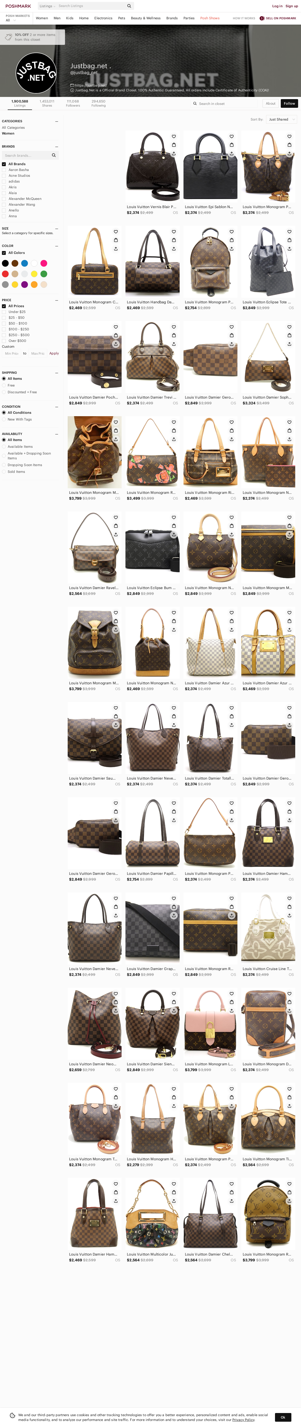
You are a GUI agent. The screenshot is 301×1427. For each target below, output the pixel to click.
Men (57, 18)
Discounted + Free (19, 392)
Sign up (292, 6)
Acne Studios (16, 175)
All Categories (13, 127)
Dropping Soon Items (22, 465)
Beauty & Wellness (146, 18)
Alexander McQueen (21, 199)
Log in (277, 6)
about (270, 103)
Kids (69, 18)
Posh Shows (210, 18)
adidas (11, 181)
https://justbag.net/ (91, 85)
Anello (10, 210)
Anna (9, 216)
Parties (189, 18)
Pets (121, 18)
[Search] (91, 6)
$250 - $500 (16, 335)
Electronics (103, 18)
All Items (12, 378)
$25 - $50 (13, 317)
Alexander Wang (18, 204)
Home (84, 18)
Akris (9, 187)
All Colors (13, 253)
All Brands (14, 164)
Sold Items (13, 471)
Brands (172, 18)
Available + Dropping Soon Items (26, 455)
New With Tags (17, 419)
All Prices (13, 306)
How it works (244, 18)
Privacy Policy (243, 1420)
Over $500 (14, 341)
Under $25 (14, 312)
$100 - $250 (15, 329)
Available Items (17, 446)
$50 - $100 (14, 323)
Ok (283, 1417)
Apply (54, 353)
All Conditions (16, 412)
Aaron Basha (15, 170)
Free (8, 385)
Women (42, 18)
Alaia (9, 193)
